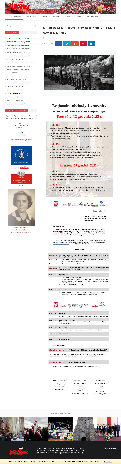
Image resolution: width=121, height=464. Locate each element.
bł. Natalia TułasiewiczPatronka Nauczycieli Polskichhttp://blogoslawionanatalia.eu (21, 230)
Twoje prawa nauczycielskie (19, 49)
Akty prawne (57, 16)
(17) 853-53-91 (21, 135)
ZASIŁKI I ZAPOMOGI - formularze (20, 63)
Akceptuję (107, 461)
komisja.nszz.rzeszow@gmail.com (21, 140)
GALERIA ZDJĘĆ (13, 97)
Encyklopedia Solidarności (18, 83)
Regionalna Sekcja (75, 16)
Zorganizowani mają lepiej (18, 42)
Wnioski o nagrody (15, 59)
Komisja (44, 16)
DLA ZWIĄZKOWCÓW (95, 16)
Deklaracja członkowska (18, 45)
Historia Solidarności (16, 79)
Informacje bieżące (15, 90)
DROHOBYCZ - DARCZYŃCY (17, 104)
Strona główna (14, 16)
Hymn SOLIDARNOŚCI (15, 100)
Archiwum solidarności (17, 86)
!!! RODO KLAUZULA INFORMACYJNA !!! (21, 38)
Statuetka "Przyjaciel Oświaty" (20, 66)
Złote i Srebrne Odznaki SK (18, 56)
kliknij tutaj (99, 461)
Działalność (31, 16)
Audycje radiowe (14, 93)
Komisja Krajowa (14, 76)
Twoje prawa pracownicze (18, 52)
